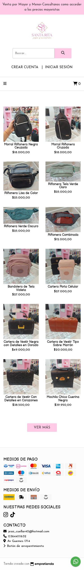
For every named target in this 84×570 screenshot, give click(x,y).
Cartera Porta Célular (63, 286)
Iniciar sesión (59, 67)
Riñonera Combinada (63, 235)
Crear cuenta (24, 67)
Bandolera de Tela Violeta (21, 288)
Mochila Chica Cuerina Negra (63, 398)
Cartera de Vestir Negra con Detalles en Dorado (21, 343)
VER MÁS (42, 427)
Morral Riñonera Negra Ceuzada (21, 145)
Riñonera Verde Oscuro (21, 226)
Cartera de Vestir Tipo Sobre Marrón (63, 343)
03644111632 (14, 536)
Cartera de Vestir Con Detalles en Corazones (21, 398)
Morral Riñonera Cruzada (63, 145)
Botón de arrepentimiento (23, 546)
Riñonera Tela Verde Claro (63, 185)
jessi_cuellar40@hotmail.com (26, 531)
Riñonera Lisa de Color (21, 193)
